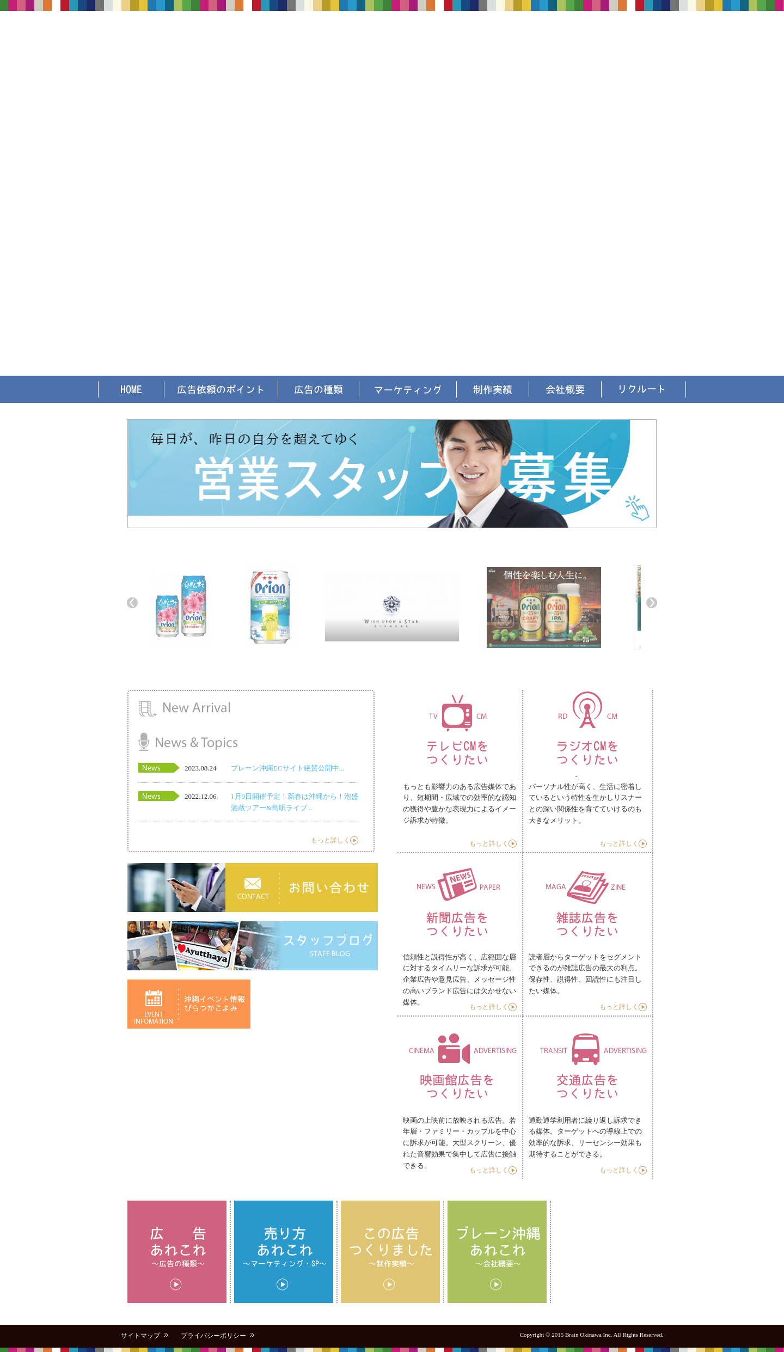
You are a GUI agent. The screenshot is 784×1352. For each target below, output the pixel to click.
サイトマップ (140, 1335)
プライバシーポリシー (213, 1335)
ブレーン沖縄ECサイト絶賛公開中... (287, 768)
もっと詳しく (330, 840)
